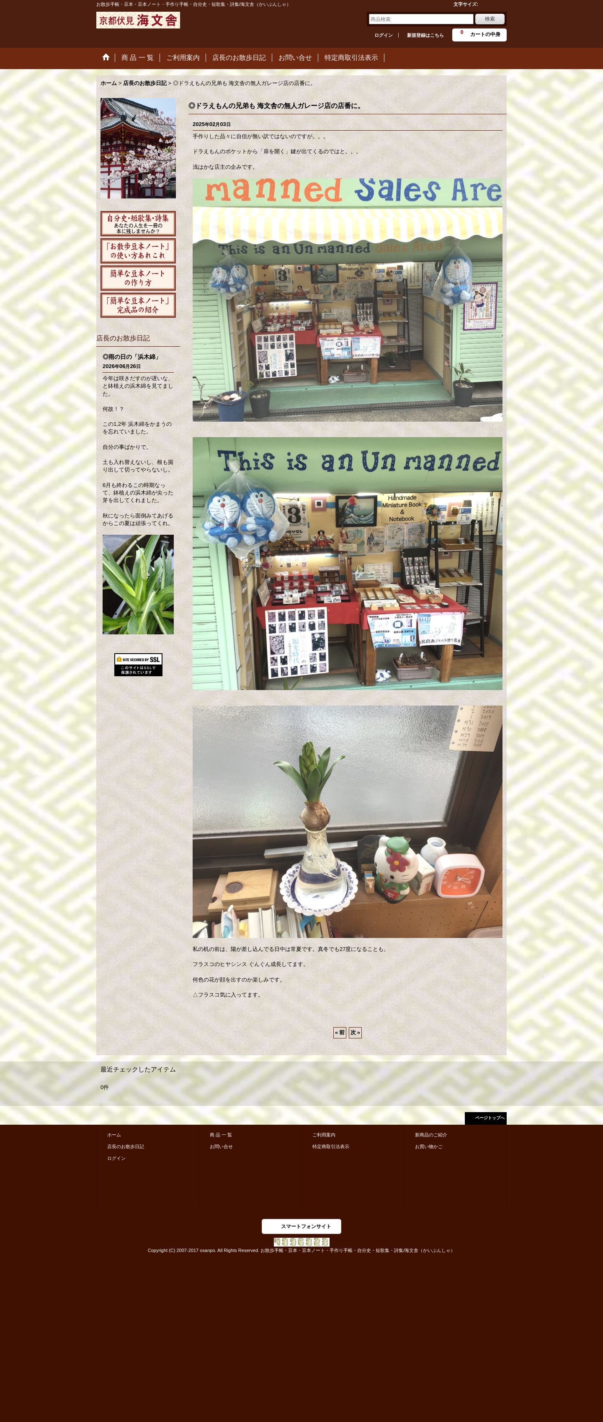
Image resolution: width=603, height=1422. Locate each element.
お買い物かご (429, 1146)
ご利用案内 (323, 1134)
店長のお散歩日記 (125, 1146)
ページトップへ (490, 1117)
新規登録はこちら (425, 35)
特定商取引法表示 (330, 1146)
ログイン (383, 35)
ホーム (114, 1134)
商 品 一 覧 (221, 1134)
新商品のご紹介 (431, 1134)
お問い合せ (221, 1146)
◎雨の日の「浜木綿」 (132, 356)
